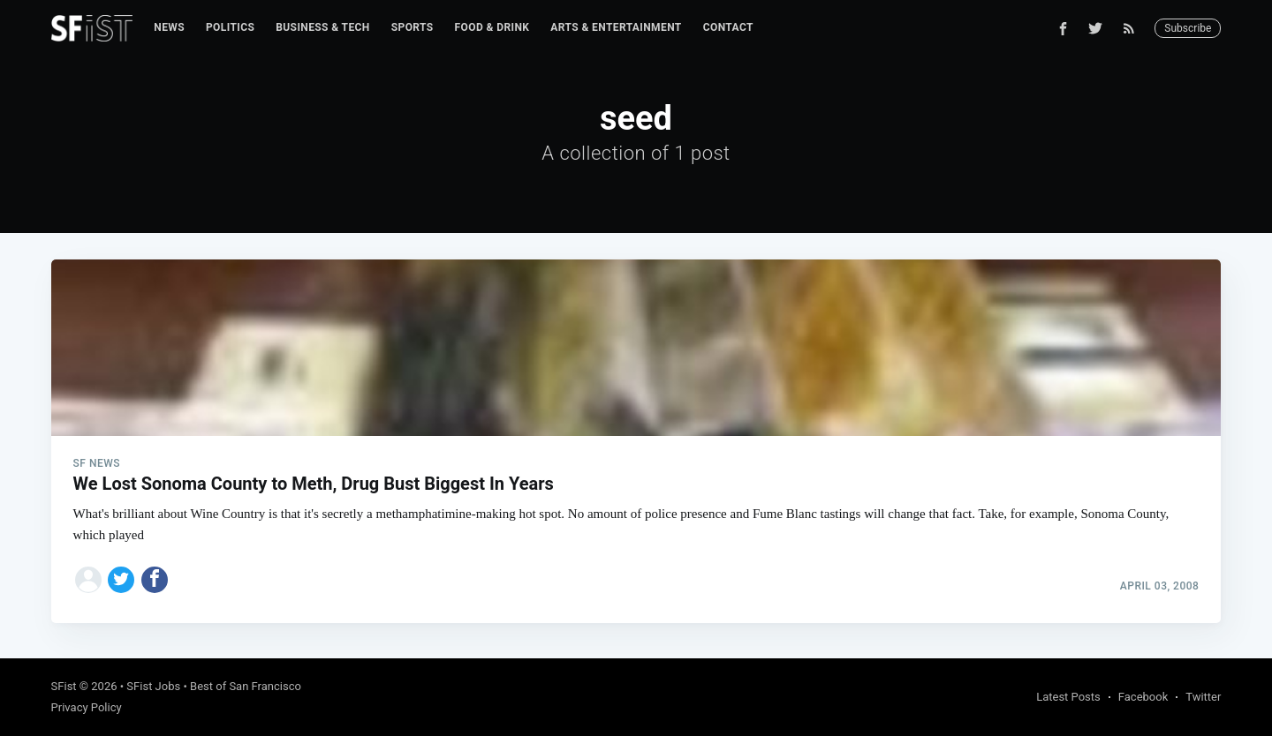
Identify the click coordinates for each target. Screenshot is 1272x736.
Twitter (1203, 696)
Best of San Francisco (245, 686)
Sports (412, 27)
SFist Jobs (153, 686)
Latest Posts (1068, 696)
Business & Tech (323, 27)
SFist (64, 686)
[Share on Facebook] (155, 580)
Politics (230, 27)
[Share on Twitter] (121, 580)
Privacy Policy (86, 707)
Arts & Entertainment (615, 27)
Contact (728, 27)
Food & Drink (492, 27)
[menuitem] (169, 28)
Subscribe (1187, 28)
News (169, 27)
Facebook (1143, 696)
